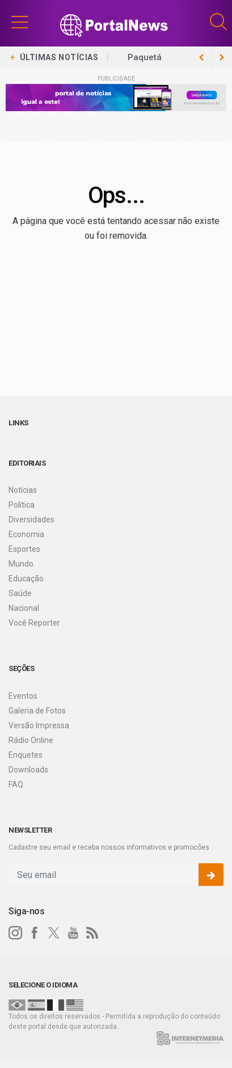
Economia (26, 534)
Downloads (28, 769)
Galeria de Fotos (37, 710)
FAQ (16, 784)
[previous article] (222, 57)
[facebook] (34, 933)
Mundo (21, 563)
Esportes (24, 549)
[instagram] (15, 933)
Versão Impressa (39, 725)
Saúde (20, 593)
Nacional (24, 608)
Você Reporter (34, 622)
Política (22, 504)
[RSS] (92, 933)
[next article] (201, 57)
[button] (20, 21)
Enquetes (26, 754)
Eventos (23, 695)
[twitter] (54, 933)
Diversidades (31, 519)
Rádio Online (31, 740)
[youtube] (73, 933)
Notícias (23, 490)
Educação (26, 578)
